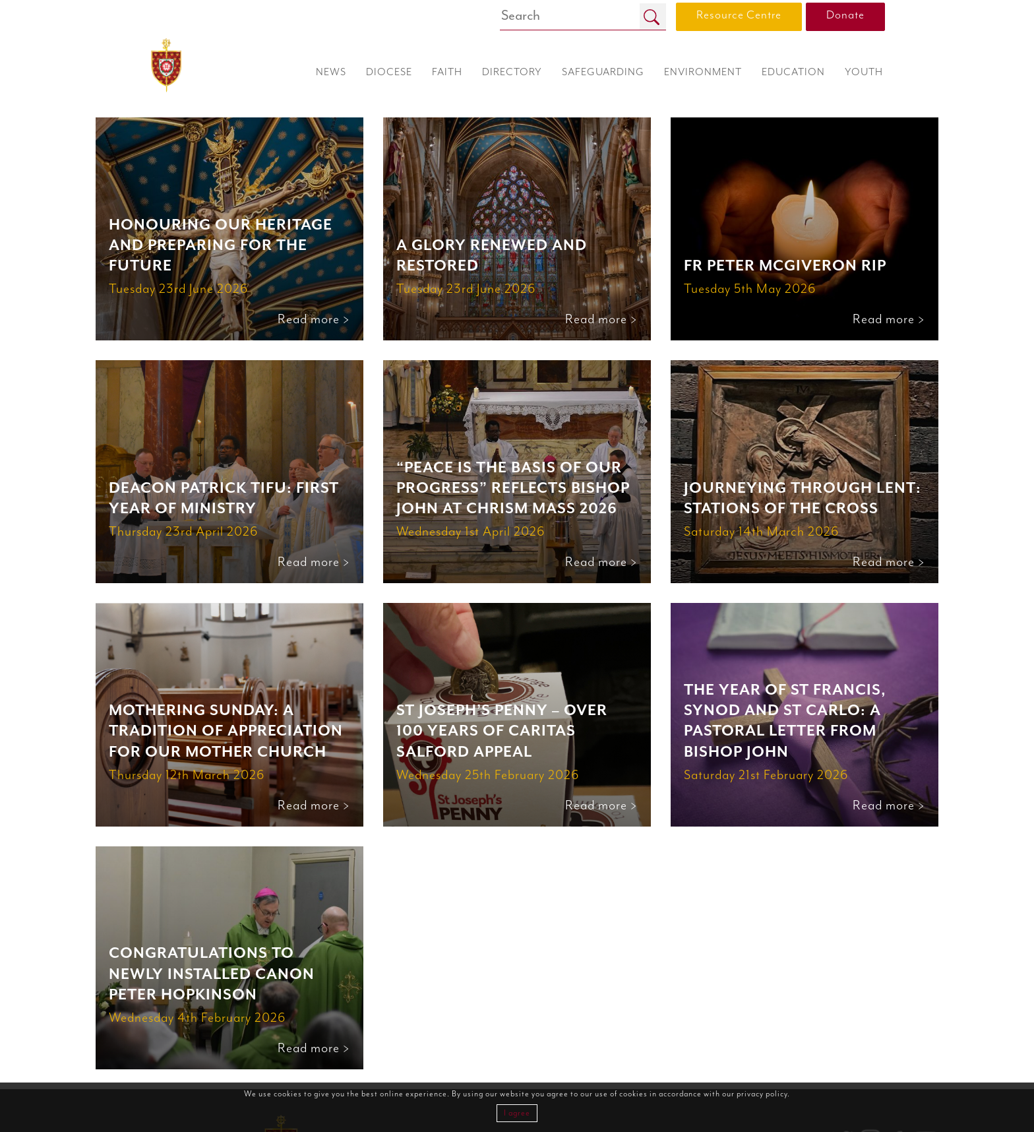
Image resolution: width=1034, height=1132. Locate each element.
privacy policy (762, 1094)
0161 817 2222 (863, 1065)
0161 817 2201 (863, 1079)
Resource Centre (738, 15)
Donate (845, 15)
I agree (517, 1113)
